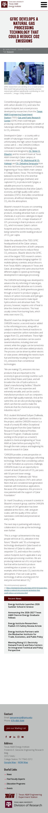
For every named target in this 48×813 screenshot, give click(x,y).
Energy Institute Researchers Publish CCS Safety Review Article (25, 624)
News (9, 774)
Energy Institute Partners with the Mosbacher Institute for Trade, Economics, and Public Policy (25, 634)
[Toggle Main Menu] (44, 4)
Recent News (14, 598)
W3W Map (23, 762)
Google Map (10, 762)
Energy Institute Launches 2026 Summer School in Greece (24, 605)
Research (10, 52)
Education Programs (16, 783)
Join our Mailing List (16, 728)
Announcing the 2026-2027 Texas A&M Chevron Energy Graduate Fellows (24, 615)
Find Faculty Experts (16, 779)
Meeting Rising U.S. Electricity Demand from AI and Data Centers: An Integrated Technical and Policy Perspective (25, 646)
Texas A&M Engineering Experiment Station (23, 114)
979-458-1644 (17, 720)
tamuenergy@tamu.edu (21, 717)
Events (10, 788)
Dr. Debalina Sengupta (27, 163)
